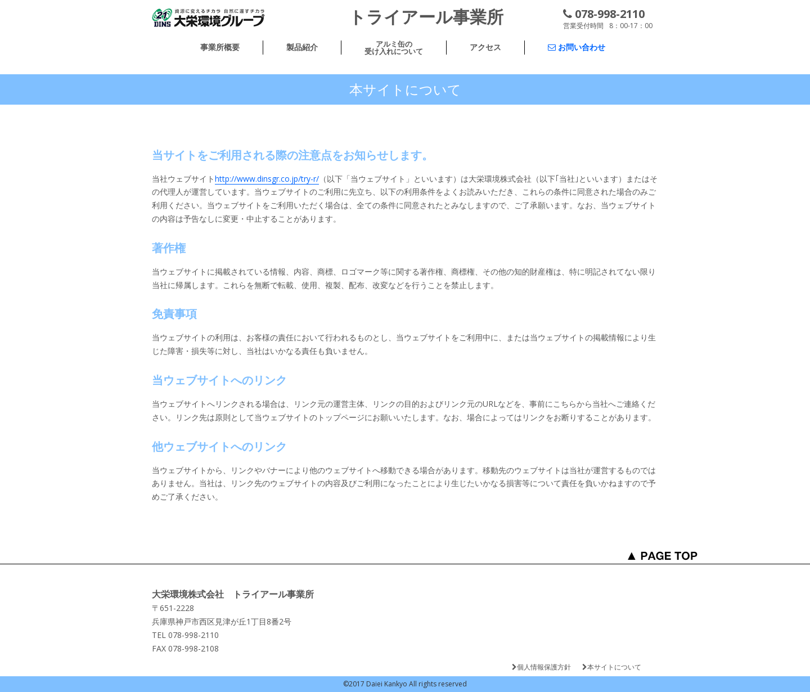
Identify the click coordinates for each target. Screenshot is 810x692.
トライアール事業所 (426, 16)
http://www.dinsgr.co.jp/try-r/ (267, 178)
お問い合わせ (576, 47)
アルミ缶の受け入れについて (393, 48)
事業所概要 (220, 47)
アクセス (485, 47)
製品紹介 (302, 47)
